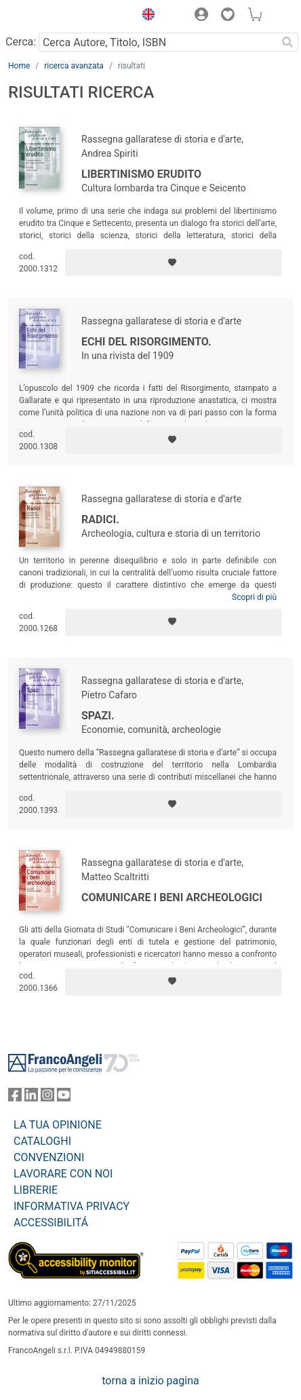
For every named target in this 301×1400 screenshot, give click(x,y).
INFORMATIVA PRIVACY (71, 1206)
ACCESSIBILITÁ (51, 1222)
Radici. (100, 519)
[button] (145, 16)
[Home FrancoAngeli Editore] (54, 16)
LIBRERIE (36, 1190)
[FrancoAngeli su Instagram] (47, 1097)
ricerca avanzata (74, 66)
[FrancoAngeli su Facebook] (15, 1097)
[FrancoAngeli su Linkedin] (31, 1097)
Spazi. (98, 715)
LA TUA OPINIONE (58, 1124)
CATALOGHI (42, 1141)
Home (19, 66)
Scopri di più (254, 597)
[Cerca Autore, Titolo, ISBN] (158, 42)
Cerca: (20, 41)
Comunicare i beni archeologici (171, 897)
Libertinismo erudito (141, 174)
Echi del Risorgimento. (146, 341)
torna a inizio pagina (150, 1380)
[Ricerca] (287, 42)
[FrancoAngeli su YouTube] (64, 1097)
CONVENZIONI (49, 1157)
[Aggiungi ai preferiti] (173, 262)
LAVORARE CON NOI (63, 1173)
